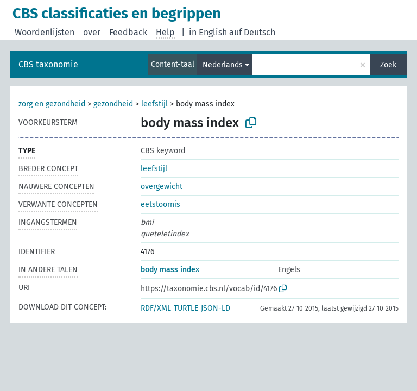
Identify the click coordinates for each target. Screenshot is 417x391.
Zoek (388, 65)
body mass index (170, 269)
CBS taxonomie (48, 64)
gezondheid (113, 104)
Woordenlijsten (44, 32)
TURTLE (186, 308)
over (91, 32)
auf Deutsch (252, 32)
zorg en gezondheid (51, 104)
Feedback (128, 32)
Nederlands (223, 65)
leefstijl (154, 104)
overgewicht (161, 186)
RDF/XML (156, 308)
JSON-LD (215, 308)
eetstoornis (160, 204)
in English (208, 32)
